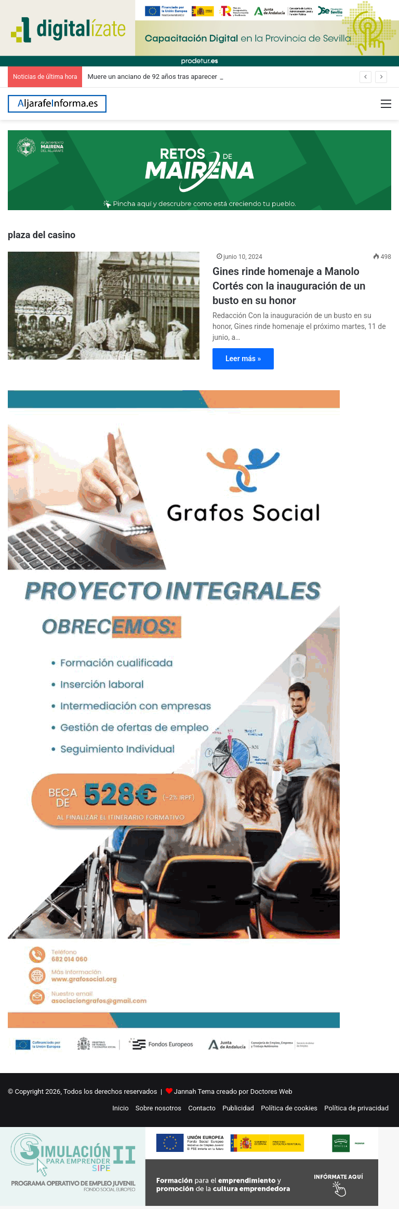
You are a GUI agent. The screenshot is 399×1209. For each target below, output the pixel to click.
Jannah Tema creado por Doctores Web (233, 1091)
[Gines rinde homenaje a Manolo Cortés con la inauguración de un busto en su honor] (104, 306)
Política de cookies (289, 1108)
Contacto (202, 1108)
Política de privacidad (356, 1108)
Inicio (120, 1108)
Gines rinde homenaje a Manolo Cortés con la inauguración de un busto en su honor (288, 286)
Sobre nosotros (158, 1108)
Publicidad (238, 1108)
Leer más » (243, 358)
